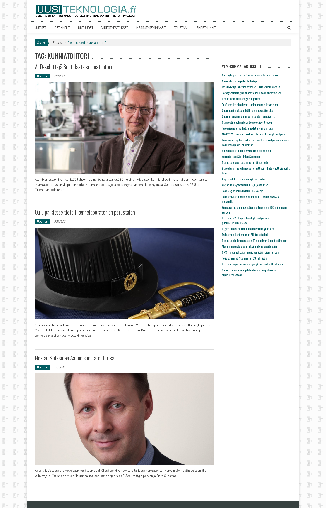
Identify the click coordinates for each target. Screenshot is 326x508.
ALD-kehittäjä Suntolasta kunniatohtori (73, 66)
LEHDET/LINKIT (205, 27)
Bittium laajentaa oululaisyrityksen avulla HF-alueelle (252, 264)
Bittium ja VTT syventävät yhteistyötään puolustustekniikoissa (245, 220)
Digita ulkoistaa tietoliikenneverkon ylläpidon (248, 228)
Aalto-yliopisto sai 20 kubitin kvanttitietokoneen (250, 75)
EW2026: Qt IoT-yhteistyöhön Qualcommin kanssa (251, 86)
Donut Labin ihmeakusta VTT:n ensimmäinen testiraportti (255, 240)
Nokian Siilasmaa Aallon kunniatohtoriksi (75, 357)
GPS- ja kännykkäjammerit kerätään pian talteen (250, 252)
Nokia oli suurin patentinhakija (239, 81)
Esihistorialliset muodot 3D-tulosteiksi (245, 234)
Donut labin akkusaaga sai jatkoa (241, 98)
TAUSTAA (180, 27)
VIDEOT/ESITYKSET (114, 27)
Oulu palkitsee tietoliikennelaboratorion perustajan (85, 212)
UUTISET (40, 27)
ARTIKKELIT (62, 27)
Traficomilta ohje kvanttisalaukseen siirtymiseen (250, 104)
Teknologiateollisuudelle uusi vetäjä (242, 190)
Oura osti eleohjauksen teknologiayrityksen (247, 122)
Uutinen (42, 76)
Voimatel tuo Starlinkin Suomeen (241, 156)
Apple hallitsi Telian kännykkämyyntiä (243, 179)
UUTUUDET (85, 27)
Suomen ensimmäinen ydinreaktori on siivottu (248, 116)
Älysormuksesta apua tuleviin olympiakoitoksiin (249, 246)
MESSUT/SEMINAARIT (151, 27)
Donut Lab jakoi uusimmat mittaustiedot (246, 162)
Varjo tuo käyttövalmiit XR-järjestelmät (245, 184)
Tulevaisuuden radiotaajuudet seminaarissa (247, 128)
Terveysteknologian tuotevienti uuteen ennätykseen (251, 92)
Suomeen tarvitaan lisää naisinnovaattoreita (247, 110)
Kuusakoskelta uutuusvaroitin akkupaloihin (246, 150)
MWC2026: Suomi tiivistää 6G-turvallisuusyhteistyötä (253, 134)
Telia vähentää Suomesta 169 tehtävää (244, 258)
